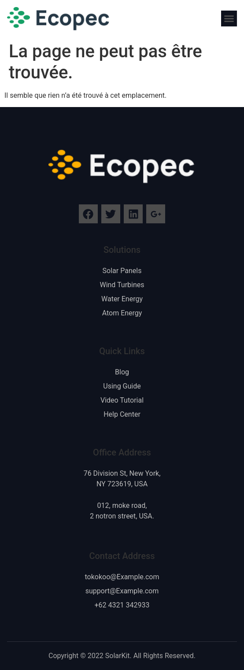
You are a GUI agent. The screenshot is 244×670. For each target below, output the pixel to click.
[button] (229, 18)
